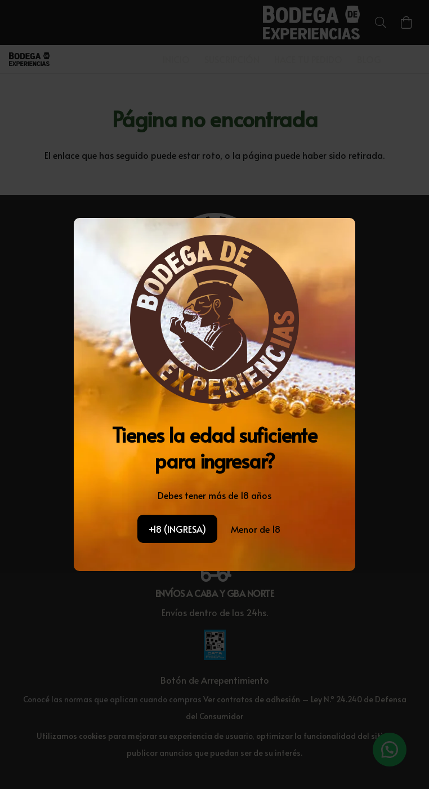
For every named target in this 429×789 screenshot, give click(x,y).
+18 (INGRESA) (177, 529)
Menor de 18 (255, 529)
